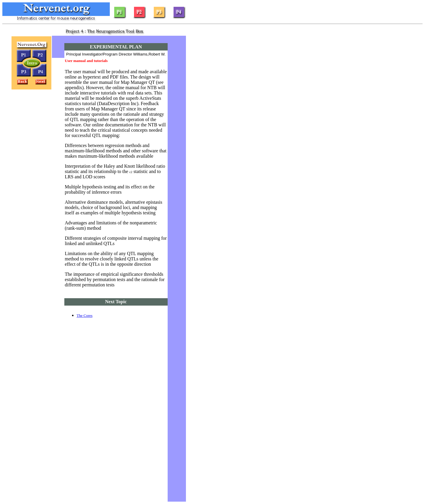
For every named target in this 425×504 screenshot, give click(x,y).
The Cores (85, 315)
